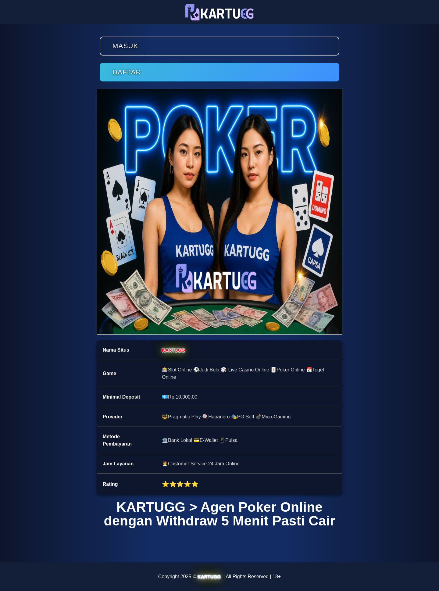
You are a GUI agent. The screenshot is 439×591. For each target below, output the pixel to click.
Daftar (126, 72)
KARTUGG (173, 350)
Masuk (125, 46)
